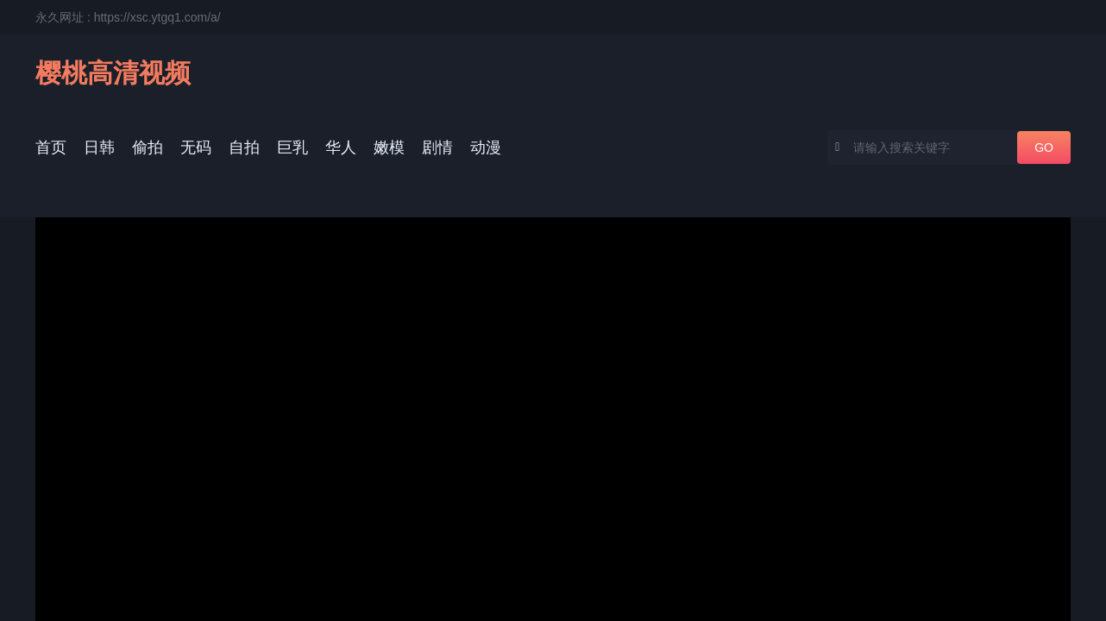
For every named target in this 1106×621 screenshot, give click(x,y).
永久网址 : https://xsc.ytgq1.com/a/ (128, 17)
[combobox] (949, 147)
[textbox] (922, 147)
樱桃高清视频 (113, 73)
